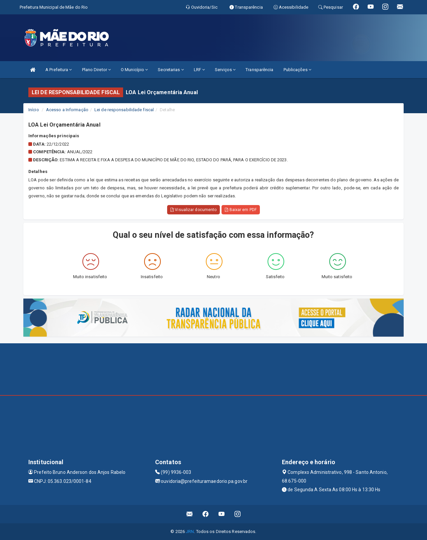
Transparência (259, 69)
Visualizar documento (193, 209)
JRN (190, 531)
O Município (134, 69)
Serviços (225, 69)
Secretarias (170, 69)
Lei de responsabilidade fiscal (124, 109)
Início (33, 109)
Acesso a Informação (67, 109)
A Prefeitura (58, 69)
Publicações (297, 69)
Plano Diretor (96, 69)
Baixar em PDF (241, 209)
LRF (199, 69)
